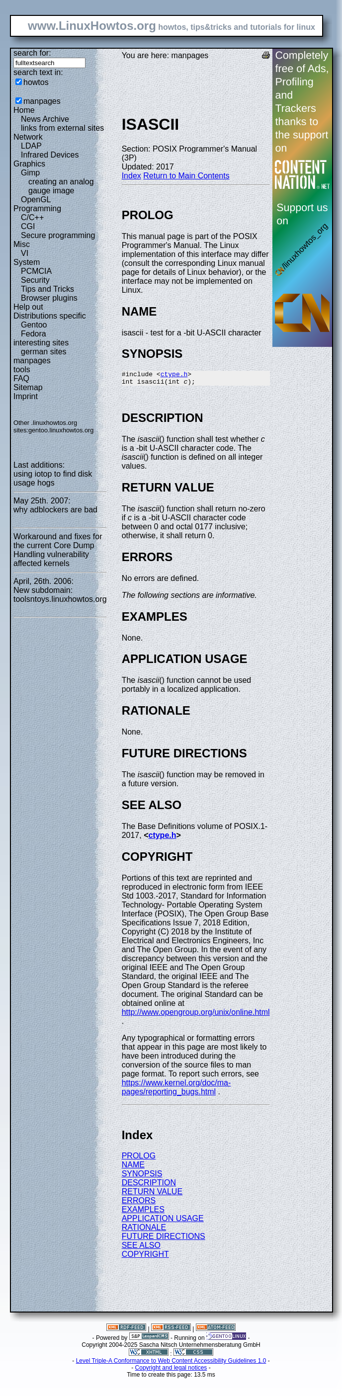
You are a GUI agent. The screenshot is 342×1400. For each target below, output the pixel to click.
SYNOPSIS (142, 1176)
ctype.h (174, 375)
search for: (32, 53)
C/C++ (32, 217)
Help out (28, 307)
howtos (36, 82)
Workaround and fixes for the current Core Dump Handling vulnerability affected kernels (57, 550)
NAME (133, 1167)
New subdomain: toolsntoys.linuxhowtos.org (60, 594)
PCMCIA (36, 271)
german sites (44, 351)
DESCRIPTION (149, 1185)
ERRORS (139, 1203)
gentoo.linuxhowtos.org (61, 430)
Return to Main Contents (186, 175)
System (26, 262)
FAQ (21, 378)
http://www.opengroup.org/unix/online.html (196, 1015)
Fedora (33, 333)
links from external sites (62, 128)
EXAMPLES (143, 1212)
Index (131, 175)
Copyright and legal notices (171, 1370)
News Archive (45, 119)
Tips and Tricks (47, 289)
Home (24, 110)
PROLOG (139, 1158)
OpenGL (36, 199)
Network (28, 137)
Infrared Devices (50, 155)
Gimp (30, 172)
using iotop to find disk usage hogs (52, 478)
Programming (37, 208)
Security (35, 280)
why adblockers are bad (55, 509)
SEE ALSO (141, 1248)
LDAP (31, 146)
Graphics (29, 164)
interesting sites (41, 342)
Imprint (25, 396)
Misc (21, 244)
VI (24, 253)
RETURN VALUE (152, 1194)
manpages (42, 101)
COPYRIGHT (145, 1257)
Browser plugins (49, 298)
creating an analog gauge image (61, 186)
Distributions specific (49, 316)
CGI (28, 226)
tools (21, 369)
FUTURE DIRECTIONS (163, 1239)
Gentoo (34, 325)
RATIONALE (144, 1230)
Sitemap (28, 387)
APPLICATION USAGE (163, 1221)
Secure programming (58, 235)
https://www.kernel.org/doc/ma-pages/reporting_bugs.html (176, 1090)
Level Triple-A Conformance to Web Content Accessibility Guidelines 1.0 (171, 1363)
